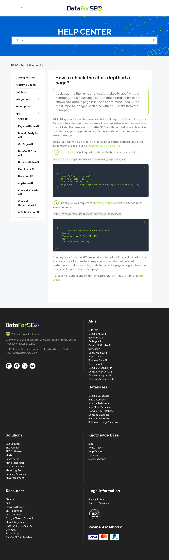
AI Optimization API (29, 212)
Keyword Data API (28, 126)
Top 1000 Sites (14, 514)
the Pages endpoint (105, 203)
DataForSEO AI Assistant (19, 537)
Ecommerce (12, 459)
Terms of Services (98, 503)
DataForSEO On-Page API (104, 145)
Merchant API (26, 169)
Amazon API (95, 364)
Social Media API (97, 352)
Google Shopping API (100, 368)
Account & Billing (26, 85)
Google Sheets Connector (20, 518)
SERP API (23, 119)
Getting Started (25, 77)
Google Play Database (101, 411)
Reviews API (95, 349)
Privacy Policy (96, 499)
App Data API (25, 183)
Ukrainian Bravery (15, 507)
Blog (91, 444)
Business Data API (28, 162)
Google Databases (98, 396)
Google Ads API (97, 334)
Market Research (15, 462)
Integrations (23, 99)
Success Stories (97, 459)
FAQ (8, 503)
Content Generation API (101, 379)
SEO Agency (12, 447)
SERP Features (14, 511)
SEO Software (14, 451)
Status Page (12, 533)
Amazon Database (98, 403)
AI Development (15, 478)
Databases (22, 92)
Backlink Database (98, 418)
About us (11, 499)
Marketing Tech (14, 470)
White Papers (96, 447)
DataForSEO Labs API (100, 345)
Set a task (67, 152)
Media (9, 455)
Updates (93, 455)
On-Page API (28, 64)
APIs (38, 64)
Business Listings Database (103, 422)
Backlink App (13, 444)
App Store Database (99, 407)
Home (14, 64)
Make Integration (15, 522)
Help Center (95, 451)
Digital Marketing (15, 466)
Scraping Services (16, 474)
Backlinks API (26, 176)
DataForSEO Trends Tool (19, 526)
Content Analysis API (99, 375)
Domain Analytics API (100, 371)
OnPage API (94, 341)
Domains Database (98, 414)
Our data (11, 529)
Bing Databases (97, 399)
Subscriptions (24, 106)
